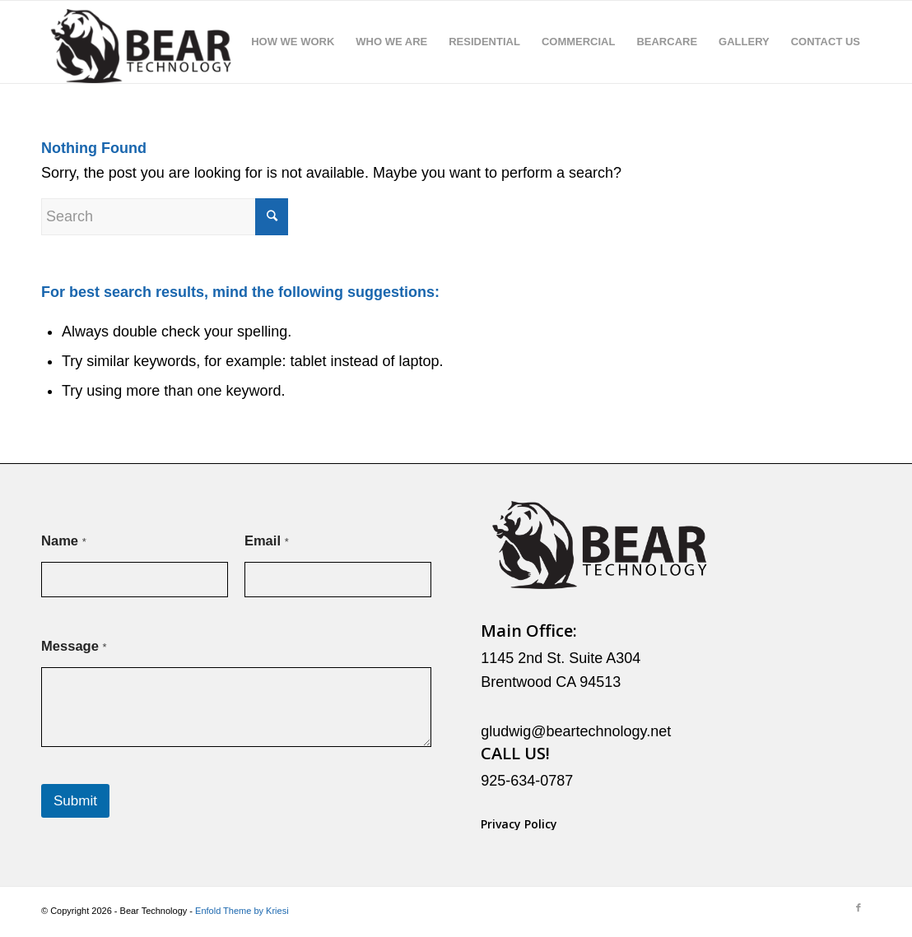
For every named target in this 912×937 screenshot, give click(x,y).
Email (266, 541)
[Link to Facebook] (858, 907)
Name (63, 541)
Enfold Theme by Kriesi (242, 911)
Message (74, 646)
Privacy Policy (519, 824)
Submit (75, 801)
